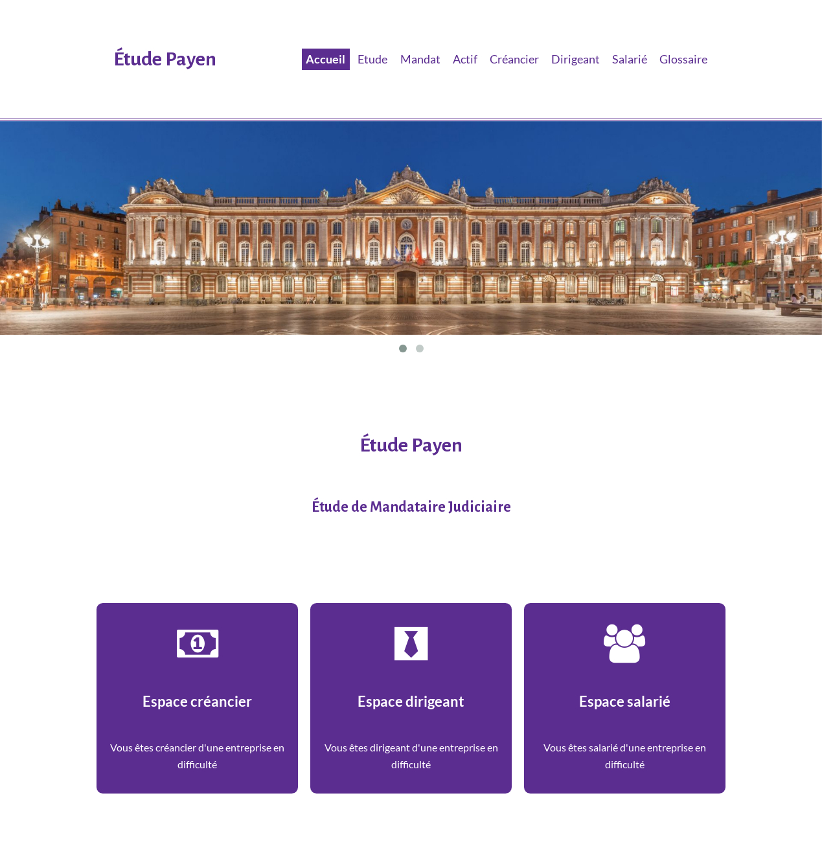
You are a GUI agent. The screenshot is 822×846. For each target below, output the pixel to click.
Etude (372, 59)
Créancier (514, 59)
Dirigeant (575, 59)
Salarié (629, 59)
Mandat (420, 59)
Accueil (325, 59)
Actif (465, 59)
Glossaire (683, 59)
